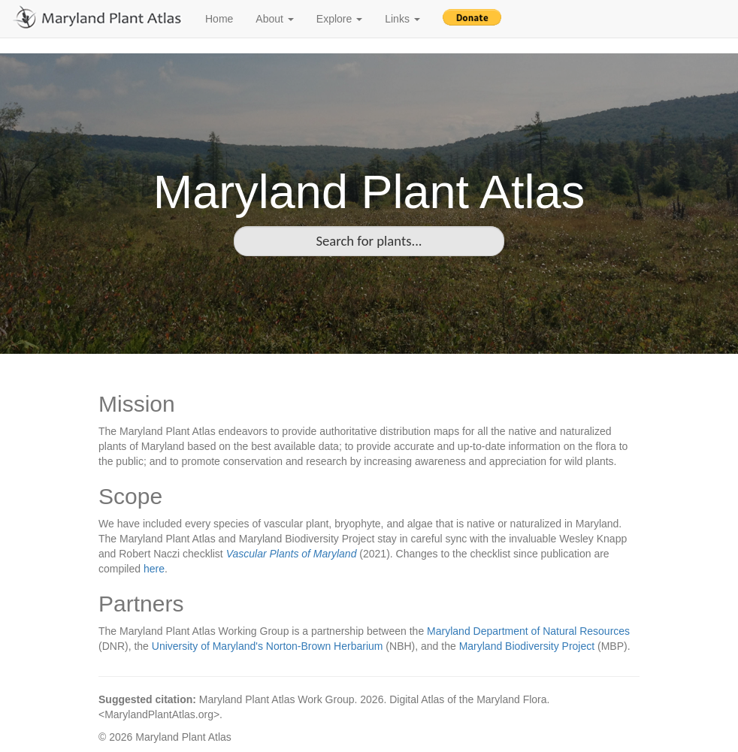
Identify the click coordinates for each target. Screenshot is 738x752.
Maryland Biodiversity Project (527, 646)
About (274, 19)
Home (219, 19)
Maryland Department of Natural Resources (528, 631)
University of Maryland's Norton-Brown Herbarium (267, 646)
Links (402, 19)
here (154, 569)
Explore (339, 19)
